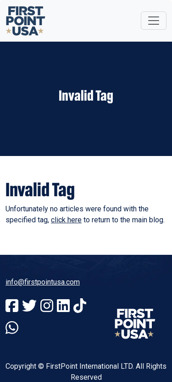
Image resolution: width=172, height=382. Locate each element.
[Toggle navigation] (153, 20)
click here (66, 219)
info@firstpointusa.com (43, 282)
